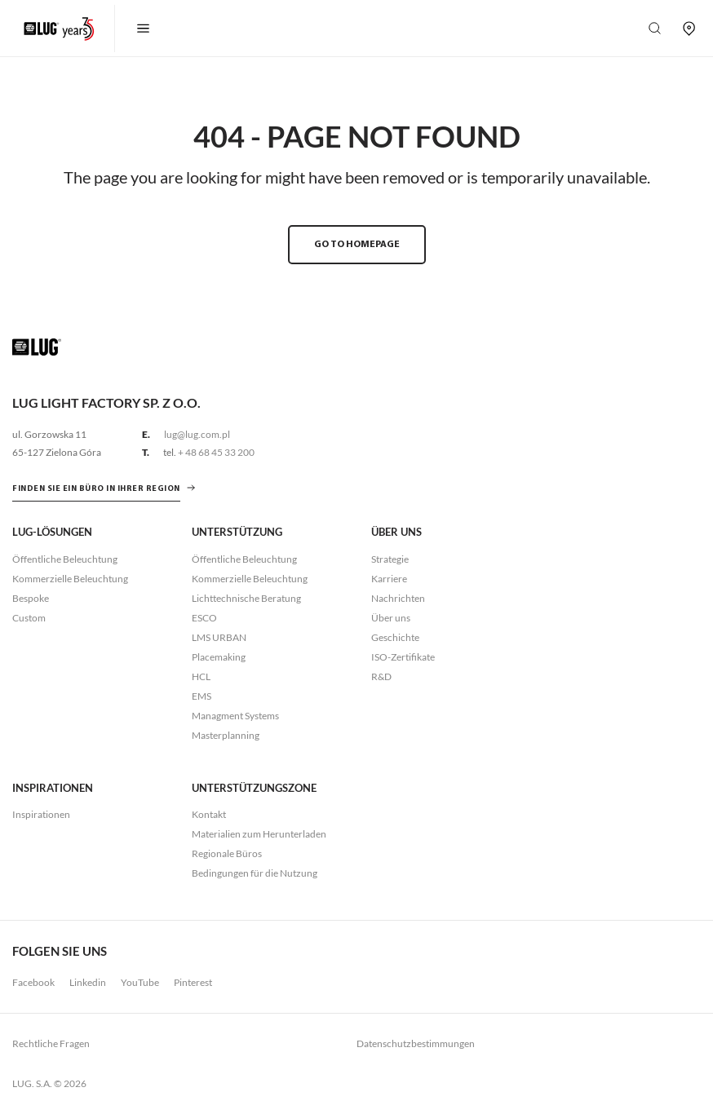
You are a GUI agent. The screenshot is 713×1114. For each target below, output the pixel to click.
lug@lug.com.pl (197, 434)
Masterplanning (225, 735)
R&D (381, 676)
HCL (201, 676)
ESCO (204, 618)
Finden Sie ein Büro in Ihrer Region (96, 488)
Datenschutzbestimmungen (415, 1043)
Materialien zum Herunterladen (259, 834)
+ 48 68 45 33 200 (216, 452)
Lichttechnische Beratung (246, 598)
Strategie (390, 559)
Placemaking (219, 657)
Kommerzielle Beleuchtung (70, 578)
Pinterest (193, 982)
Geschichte (395, 637)
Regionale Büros (227, 853)
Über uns (390, 618)
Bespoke (30, 598)
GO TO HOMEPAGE (357, 245)
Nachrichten (398, 598)
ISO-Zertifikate (403, 657)
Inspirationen (41, 814)
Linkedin (87, 982)
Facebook (33, 982)
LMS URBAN (219, 637)
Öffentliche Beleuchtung (64, 559)
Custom (29, 618)
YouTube (140, 982)
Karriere (389, 578)
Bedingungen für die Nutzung (254, 873)
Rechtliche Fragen (51, 1043)
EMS (201, 696)
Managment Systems (235, 716)
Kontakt (209, 814)
